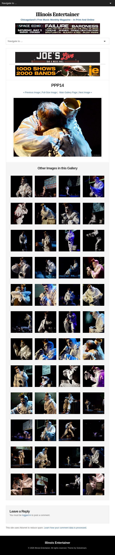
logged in (26, 515)
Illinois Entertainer (57, 14)
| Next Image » (85, 92)
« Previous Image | (32, 92)
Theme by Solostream (77, 548)
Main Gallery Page (68, 92)
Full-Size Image (49, 92)
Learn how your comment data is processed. (65, 527)
